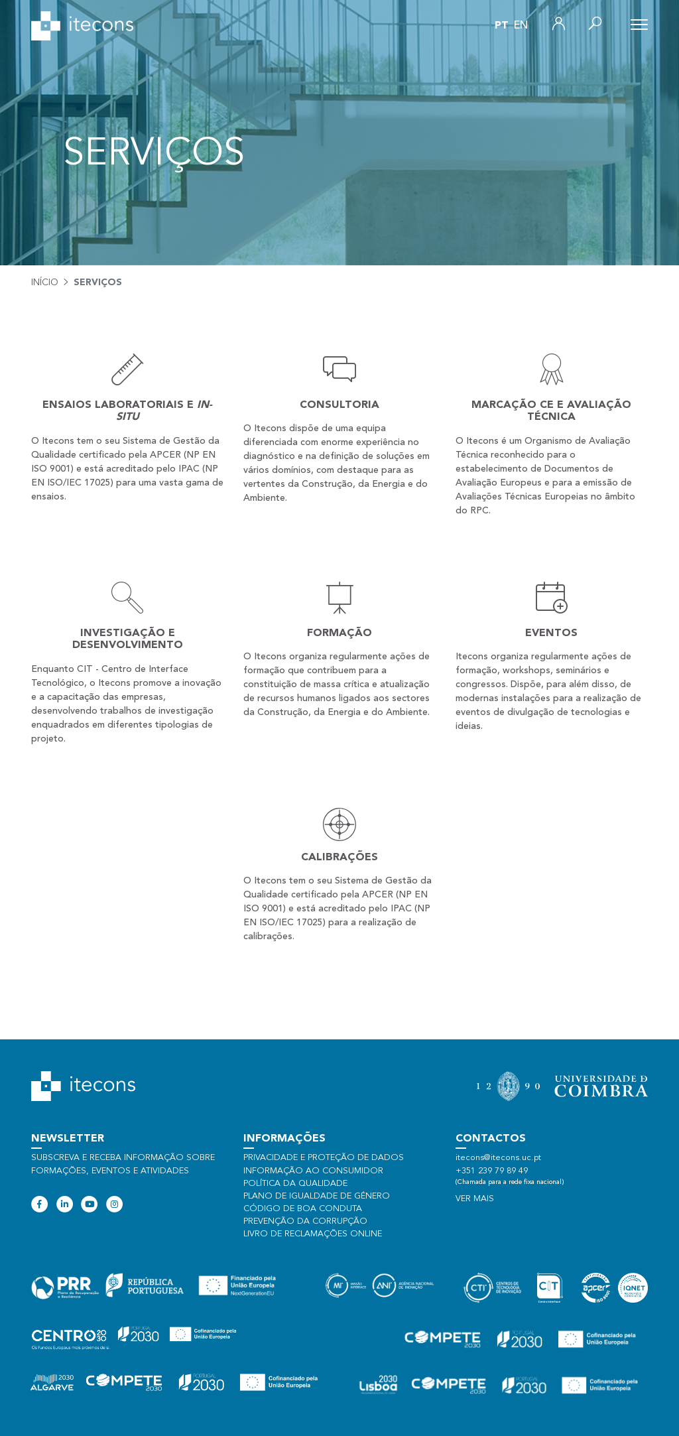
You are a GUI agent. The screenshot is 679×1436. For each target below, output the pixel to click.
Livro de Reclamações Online (312, 1234)
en (521, 26)
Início (44, 282)
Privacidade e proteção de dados (323, 1157)
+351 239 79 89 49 (492, 1171)
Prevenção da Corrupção (305, 1221)
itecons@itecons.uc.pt (498, 1157)
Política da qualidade (295, 1183)
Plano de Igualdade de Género (316, 1196)
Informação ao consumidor (313, 1171)
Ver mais (475, 1199)
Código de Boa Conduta (302, 1209)
